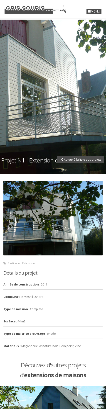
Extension (28, 263)
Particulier (14, 263)
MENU (94, 11)
